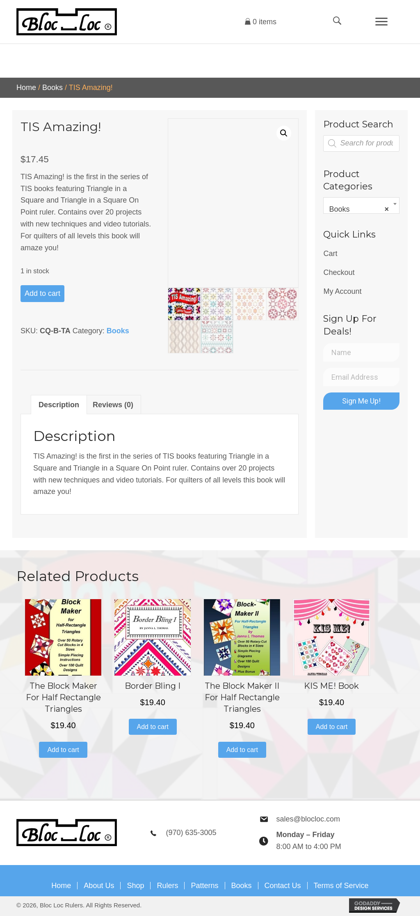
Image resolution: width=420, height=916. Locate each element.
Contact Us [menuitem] (283, 885)
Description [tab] (59, 405)
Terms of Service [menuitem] (341, 885)
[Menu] (381, 22)
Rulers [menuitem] (167, 885)
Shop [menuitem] (135, 885)
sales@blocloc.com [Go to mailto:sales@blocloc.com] (308, 819)
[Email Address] (361, 377)
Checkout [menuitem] (338, 272)
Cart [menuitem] (330, 253)
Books (52, 87)
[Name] (361, 352)
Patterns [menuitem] (204, 885)
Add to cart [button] (63, 749)
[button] (283, 133)
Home (26, 87)
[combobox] (361, 205)
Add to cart (42, 293)
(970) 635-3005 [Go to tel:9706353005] (191, 832)
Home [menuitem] (61, 885)
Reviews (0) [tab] (113, 405)
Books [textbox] (359, 209)
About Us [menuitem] (99, 885)
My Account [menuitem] (342, 291)
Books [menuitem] (241, 885)
